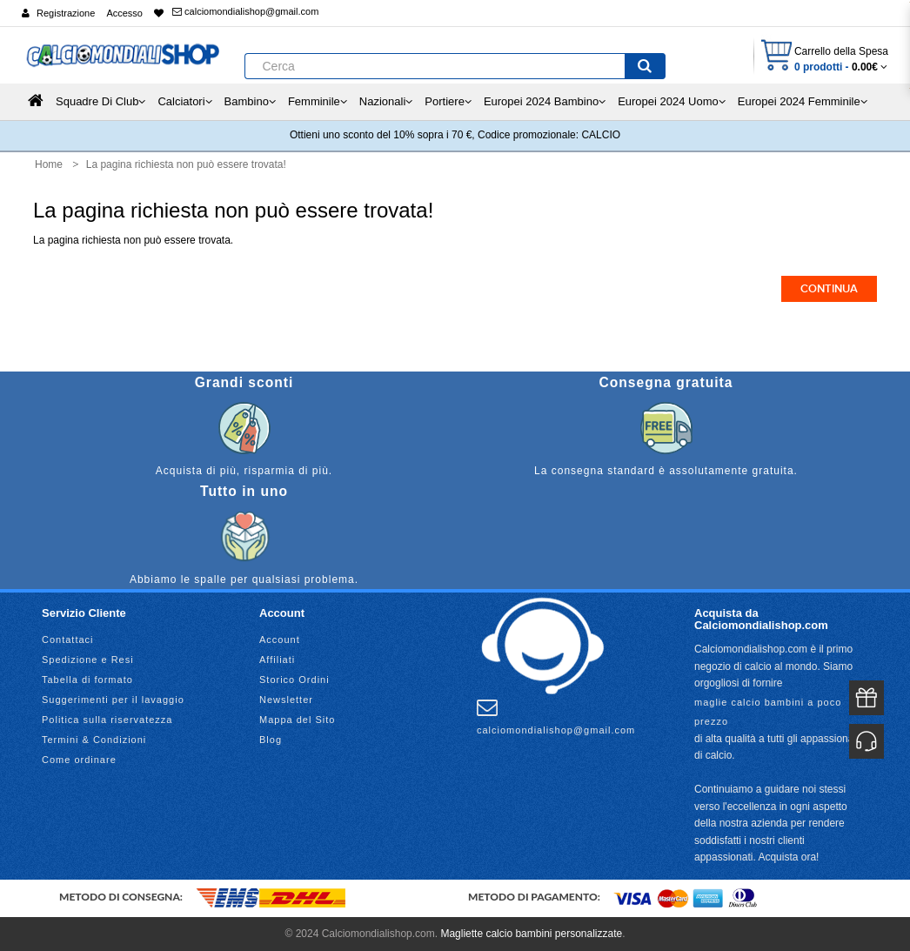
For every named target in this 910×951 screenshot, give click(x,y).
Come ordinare (79, 759)
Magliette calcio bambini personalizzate (531, 934)
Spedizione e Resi (88, 659)
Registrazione (66, 13)
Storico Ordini (294, 679)
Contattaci (68, 639)
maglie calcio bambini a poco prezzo (767, 712)
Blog (270, 739)
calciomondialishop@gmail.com (245, 11)
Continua (829, 289)
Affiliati (277, 659)
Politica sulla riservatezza (107, 719)
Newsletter (286, 699)
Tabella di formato (87, 679)
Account (279, 639)
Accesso (124, 13)
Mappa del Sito (297, 719)
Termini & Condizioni (94, 739)
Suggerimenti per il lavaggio (113, 699)
